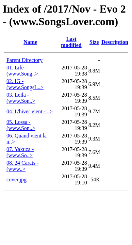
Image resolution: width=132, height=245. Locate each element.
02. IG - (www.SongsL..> (25, 84)
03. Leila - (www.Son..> (20, 98)
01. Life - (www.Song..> (22, 71)
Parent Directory (24, 60)
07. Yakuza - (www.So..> (20, 152)
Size (94, 42)
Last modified (71, 42)
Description (114, 42)
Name (30, 42)
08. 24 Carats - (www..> (22, 166)
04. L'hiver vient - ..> (29, 111)
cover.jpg (16, 179)
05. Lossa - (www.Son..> (20, 125)
